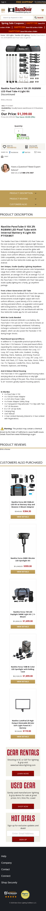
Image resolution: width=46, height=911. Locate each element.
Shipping (36, 146)
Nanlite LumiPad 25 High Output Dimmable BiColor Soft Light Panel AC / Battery (23, 724)
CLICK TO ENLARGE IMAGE (24, 82)
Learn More (23, 773)
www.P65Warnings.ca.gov (25, 434)
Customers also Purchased (18, 205)
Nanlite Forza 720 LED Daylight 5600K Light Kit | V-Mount (22, 614)
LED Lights (10, 35)
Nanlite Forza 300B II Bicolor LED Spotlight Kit (23, 559)
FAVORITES (14, 146)
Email (39, 152)
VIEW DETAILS (23, 517)
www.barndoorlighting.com (23, 765)
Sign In (3, 2)
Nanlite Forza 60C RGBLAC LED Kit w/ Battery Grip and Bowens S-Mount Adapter (23, 504)
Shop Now (23, 806)
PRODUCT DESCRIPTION (21, 193)
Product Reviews (19, 198)
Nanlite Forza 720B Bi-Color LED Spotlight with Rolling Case (23, 669)
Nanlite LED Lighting (22, 35)
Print (6, 156)
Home (3, 35)
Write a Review (6, 100)
